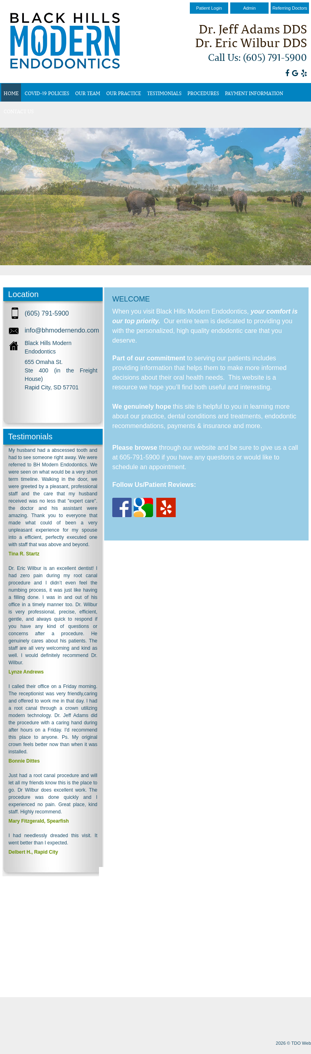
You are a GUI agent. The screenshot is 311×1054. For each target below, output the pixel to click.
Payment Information (254, 93)
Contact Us (19, 111)
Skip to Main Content (22, 3)
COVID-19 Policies (47, 93)
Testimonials (164, 93)
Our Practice (123, 93)
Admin (249, 8)
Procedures (203, 93)
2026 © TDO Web (293, 1043)
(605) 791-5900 (47, 313)
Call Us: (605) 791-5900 (257, 57)
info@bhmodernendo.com (62, 330)
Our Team (87, 93)
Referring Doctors (289, 8)
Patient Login (209, 8)
